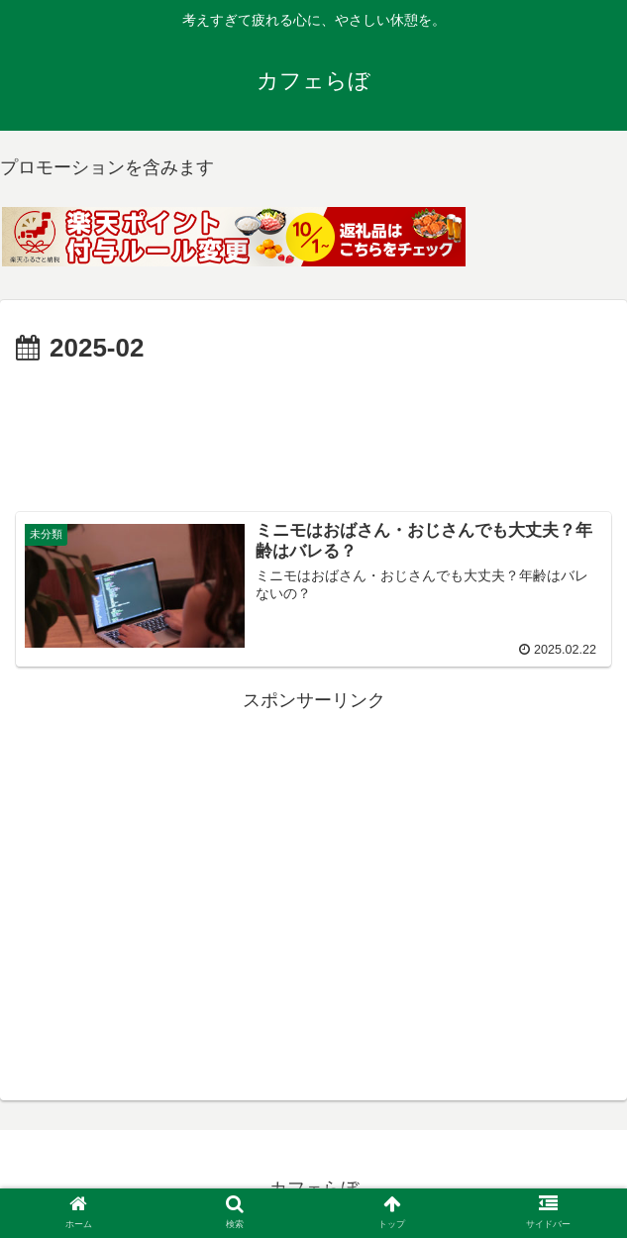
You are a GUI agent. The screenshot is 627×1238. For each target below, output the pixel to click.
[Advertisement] (313, 430)
